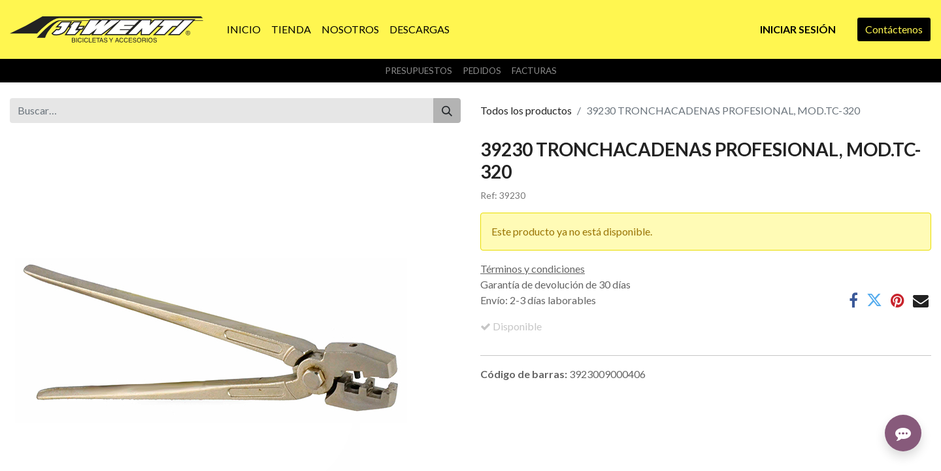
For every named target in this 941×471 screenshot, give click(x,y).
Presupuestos (418, 70)
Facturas (534, 70)
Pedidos (482, 70)
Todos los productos (526, 110)
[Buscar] (447, 110)
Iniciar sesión (798, 29)
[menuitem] (244, 29)
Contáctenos (894, 29)
